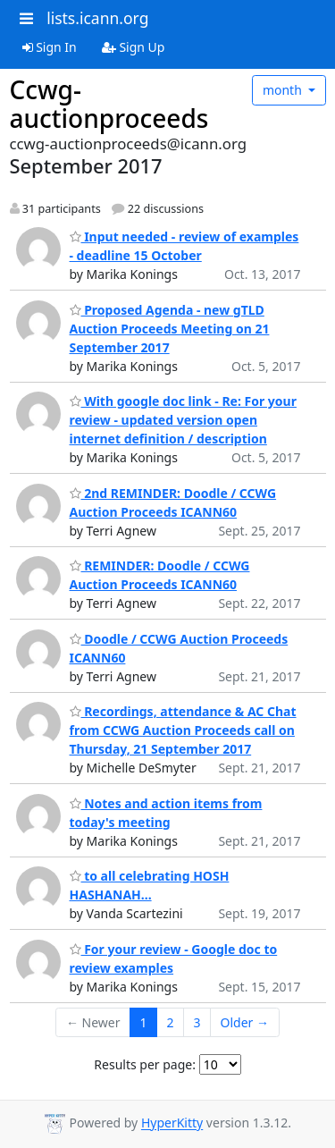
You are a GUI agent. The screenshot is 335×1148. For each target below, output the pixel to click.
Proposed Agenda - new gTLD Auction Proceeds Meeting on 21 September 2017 (170, 328)
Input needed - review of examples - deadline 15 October (184, 246)
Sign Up (133, 46)
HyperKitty (172, 1123)
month (284, 89)
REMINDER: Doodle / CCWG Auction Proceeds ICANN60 (160, 575)
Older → (245, 1022)
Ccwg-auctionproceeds (109, 103)
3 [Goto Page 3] (197, 1022)
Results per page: (145, 1064)
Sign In (49, 46)
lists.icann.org (97, 18)
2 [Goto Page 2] (170, 1022)
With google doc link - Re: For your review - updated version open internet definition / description (183, 420)
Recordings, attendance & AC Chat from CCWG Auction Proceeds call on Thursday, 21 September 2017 (183, 730)
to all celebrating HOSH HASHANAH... (150, 885)
